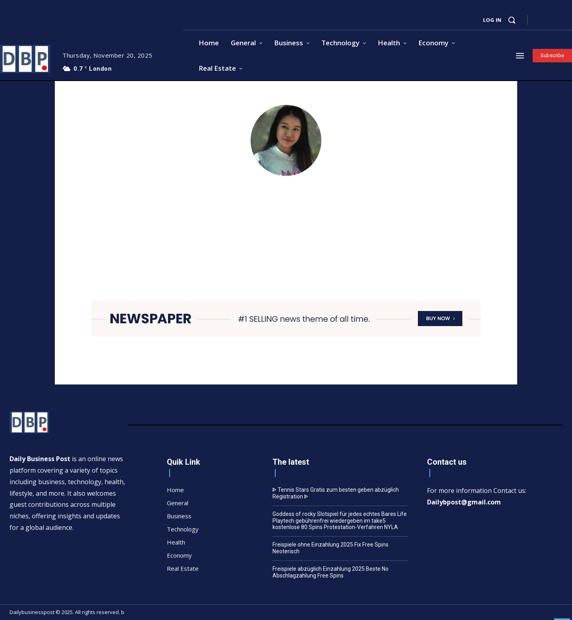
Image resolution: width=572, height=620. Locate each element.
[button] (511, 19)
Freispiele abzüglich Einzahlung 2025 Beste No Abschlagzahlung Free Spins (330, 572)
